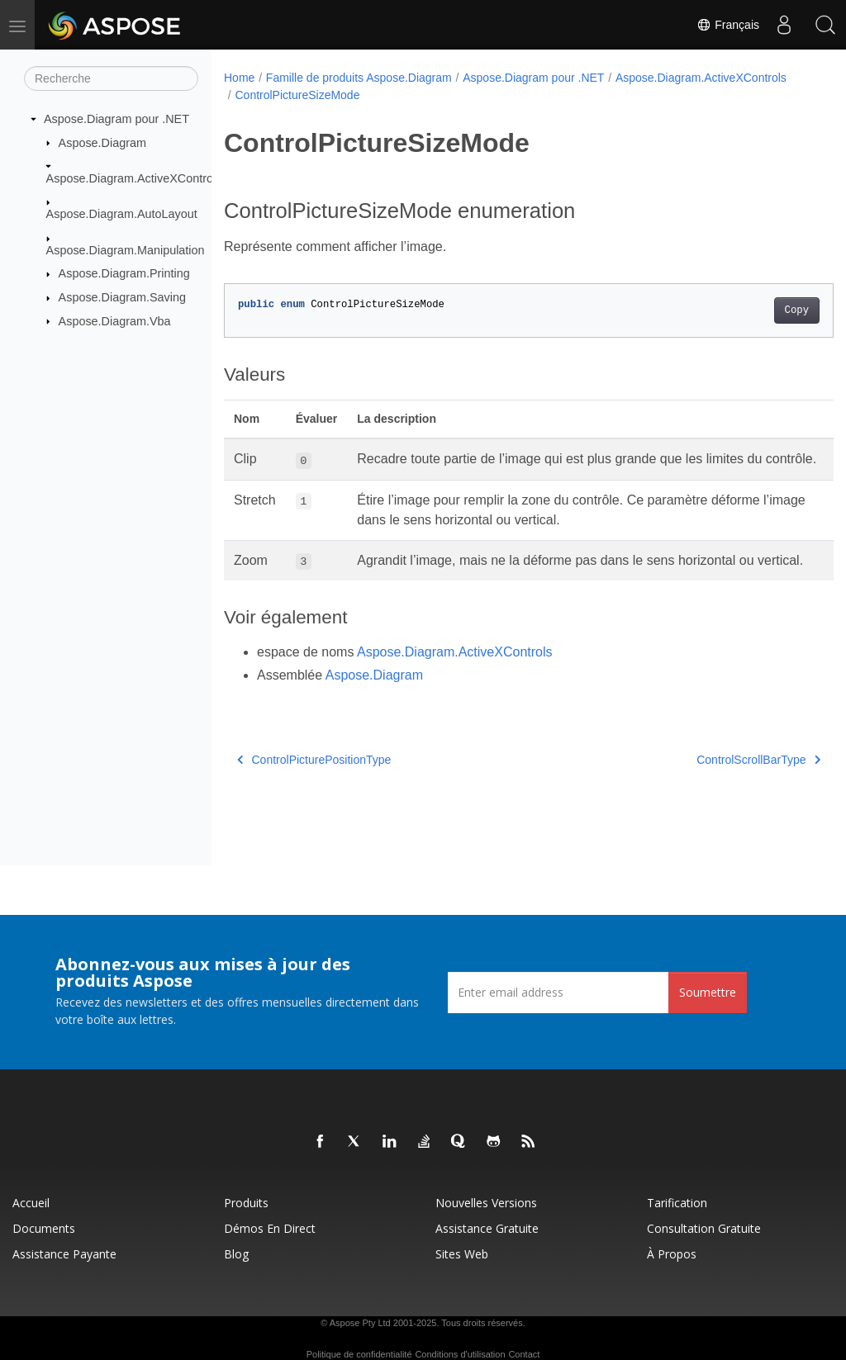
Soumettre (707, 992)
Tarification (677, 1203)
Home (239, 77)
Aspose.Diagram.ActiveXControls (134, 178)
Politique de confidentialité (359, 1354)
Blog (236, 1254)
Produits (246, 1203)
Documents (43, 1228)
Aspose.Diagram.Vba (115, 320)
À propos (671, 1254)
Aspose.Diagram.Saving (122, 297)
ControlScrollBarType (716, 798)
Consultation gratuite (704, 1228)
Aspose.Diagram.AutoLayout (121, 213)
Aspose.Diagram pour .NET (116, 119)
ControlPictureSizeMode (479, 95)
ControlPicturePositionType (314, 798)
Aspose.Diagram (102, 142)
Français (727, 24)
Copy (754, 310)
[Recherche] (111, 78)
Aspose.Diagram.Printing (124, 273)
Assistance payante (64, 1254)
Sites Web (461, 1254)
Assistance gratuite (487, 1228)
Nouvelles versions (486, 1203)
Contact (523, 1354)
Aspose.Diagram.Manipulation (125, 250)
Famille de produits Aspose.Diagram (359, 77)
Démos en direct (270, 1228)
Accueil (31, 1203)
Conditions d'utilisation (460, 1354)
